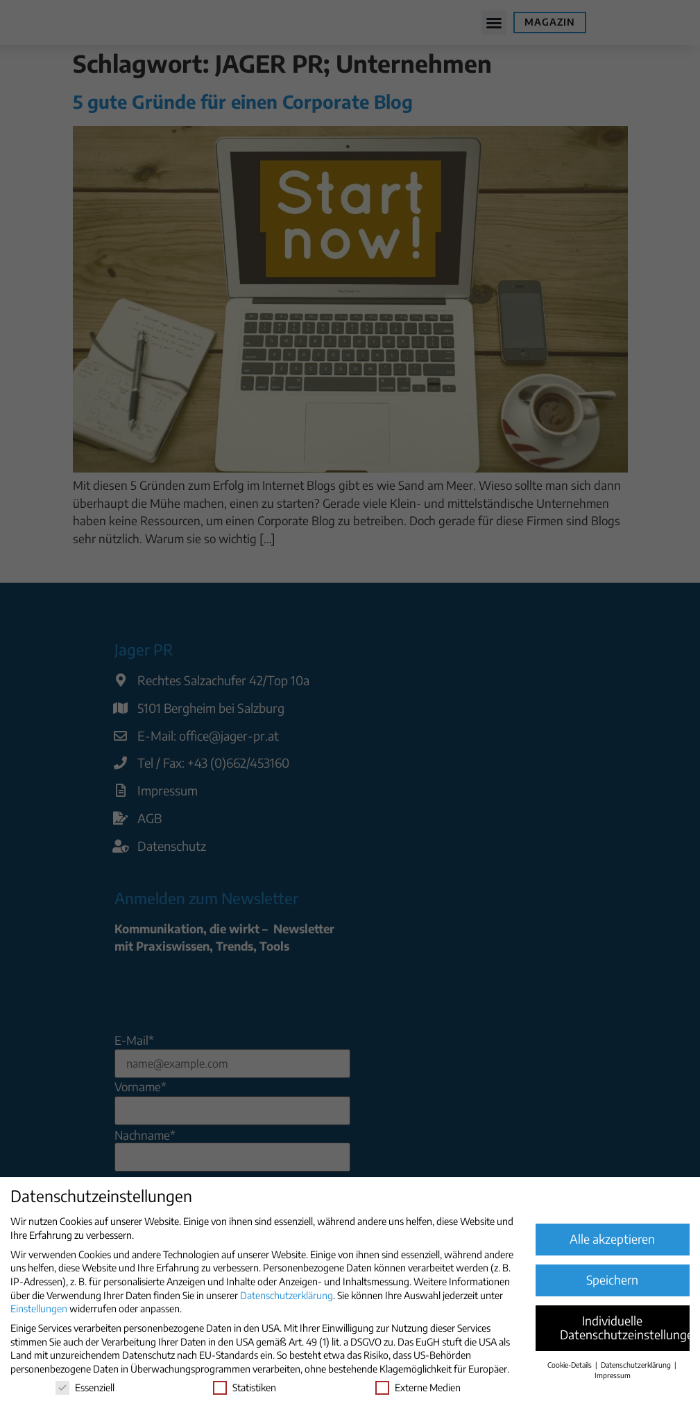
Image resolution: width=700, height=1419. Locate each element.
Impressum (613, 1375)
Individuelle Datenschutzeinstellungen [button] (625, 1327)
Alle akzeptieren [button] (612, 1238)
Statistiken (244, 1387)
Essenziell (85, 1387)
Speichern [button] (612, 1279)
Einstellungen (38, 1308)
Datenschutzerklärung (286, 1295)
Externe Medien (418, 1387)
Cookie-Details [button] (570, 1364)
